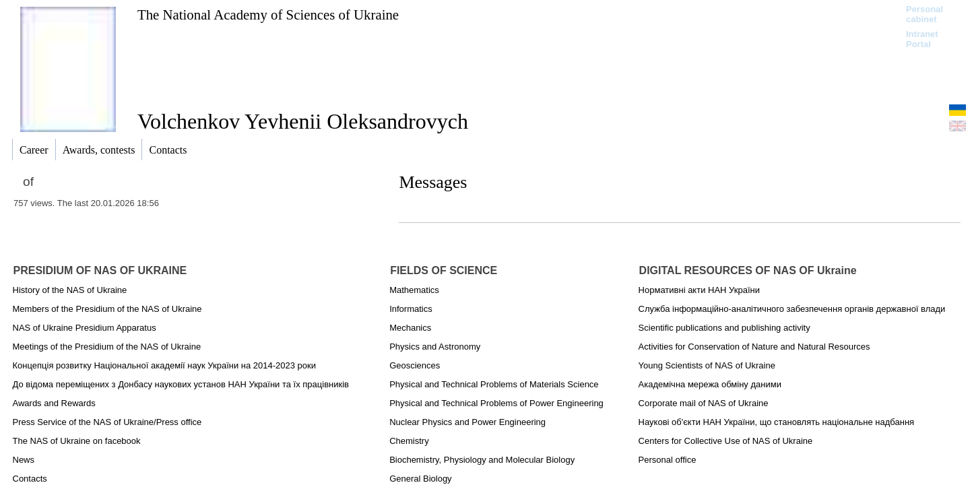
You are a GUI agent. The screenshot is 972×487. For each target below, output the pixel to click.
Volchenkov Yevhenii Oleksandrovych (302, 121)
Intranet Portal (922, 39)
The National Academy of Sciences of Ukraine (268, 14)
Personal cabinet (924, 14)
